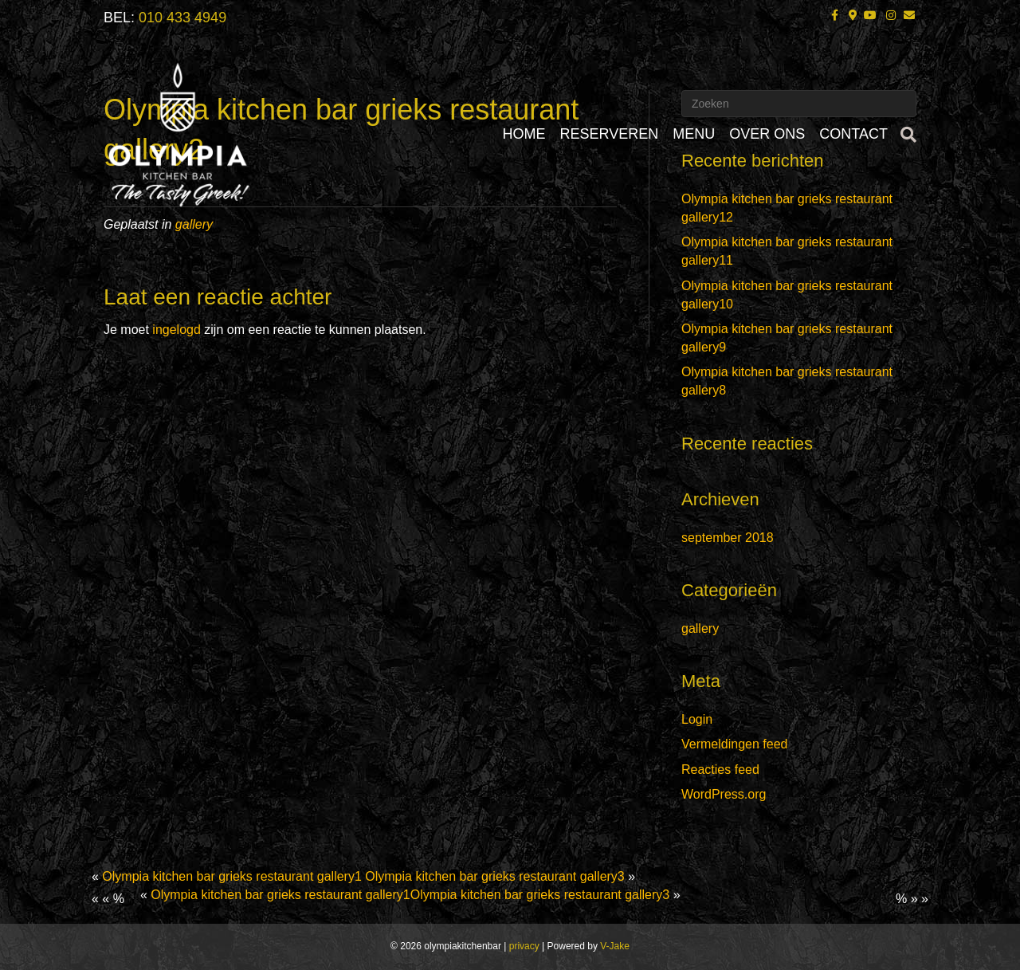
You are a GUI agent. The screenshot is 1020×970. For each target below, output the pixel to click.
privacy (524, 946)
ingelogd (176, 329)
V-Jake (615, 946)
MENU (694, 134)
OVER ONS (767, 134)
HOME (524, 134)
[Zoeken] (905, 134)
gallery (700, 628)
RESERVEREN (609, 134)
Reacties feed (720, 769)
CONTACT (853, 134)
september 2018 (727, 537)
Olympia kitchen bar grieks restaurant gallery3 (494, 876)
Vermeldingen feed (734, 744)
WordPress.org (723, 794)
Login (696, 719)
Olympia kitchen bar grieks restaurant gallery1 (231, 876)
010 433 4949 (182, 18)
